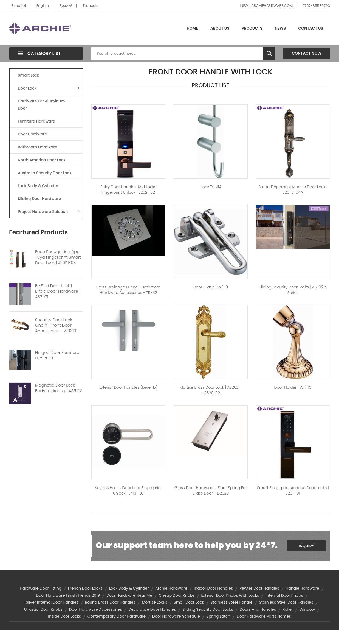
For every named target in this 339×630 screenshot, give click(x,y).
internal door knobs (284, 595)
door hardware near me (129, 595)
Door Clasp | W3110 (210, 287)
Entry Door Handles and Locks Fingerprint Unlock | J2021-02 (128, 189)
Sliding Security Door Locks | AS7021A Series (293, 289)
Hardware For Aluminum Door (41, 104)
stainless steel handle (231, 602)
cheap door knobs (177, 595)
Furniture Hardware (36, 121)
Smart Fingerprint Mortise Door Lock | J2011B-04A (292, 189)
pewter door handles (259, 588)
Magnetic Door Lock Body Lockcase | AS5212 (58, 387)
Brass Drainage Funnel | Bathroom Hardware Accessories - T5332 (128, 289)
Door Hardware (32, 134)
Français (90, 5)
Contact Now (306, 53)
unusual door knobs (43, 609)
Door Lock (49, 88)
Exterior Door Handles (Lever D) (128, 387)
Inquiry (306, 546)
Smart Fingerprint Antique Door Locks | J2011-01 (293, 490)
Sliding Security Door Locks (207, 609)
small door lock (189, 602)
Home (192, 28)
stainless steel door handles (286, 602)
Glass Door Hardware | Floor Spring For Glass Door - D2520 (210, 490)
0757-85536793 (316, 5)
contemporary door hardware (116, 616)
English (42, 5)
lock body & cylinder (129, 588)
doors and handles (258, 609)
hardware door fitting (40, 588)
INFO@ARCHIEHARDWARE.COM (266, 5)
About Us (219, 28)
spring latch (218, 616)
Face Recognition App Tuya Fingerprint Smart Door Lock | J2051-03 (58, 257)
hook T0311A (210, 187)
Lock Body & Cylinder (38, 185)
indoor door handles (213, 588)
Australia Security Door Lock (45, 173)
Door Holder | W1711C (293, 387)
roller (287, 609)
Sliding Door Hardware (39, 198)
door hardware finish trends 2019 (68, 595)
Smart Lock (28, 75)
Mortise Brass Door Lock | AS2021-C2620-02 (211, 390)
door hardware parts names (264, 616)
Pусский (66, 5)
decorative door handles (152, 609)
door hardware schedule (176, 616)
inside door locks (64, 616)
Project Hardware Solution (49, 211)
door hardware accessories (95, 609)
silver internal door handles (52, 602)
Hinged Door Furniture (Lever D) (57, 355)
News (280, 28)
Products (252, 28)
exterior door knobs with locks (230, 595)
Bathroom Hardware (37, 147)
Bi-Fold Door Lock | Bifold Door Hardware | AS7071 (57, 291)
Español (19, 5)
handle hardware (302, 588)
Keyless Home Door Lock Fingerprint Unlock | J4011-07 (128, 490)
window (307, 609)
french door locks (85, 588)
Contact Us (310, 28)
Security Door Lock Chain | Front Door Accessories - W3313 (55, 325)
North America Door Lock (42, 160)
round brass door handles (110, 602)
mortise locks (154, 602)
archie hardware (171, 588)
